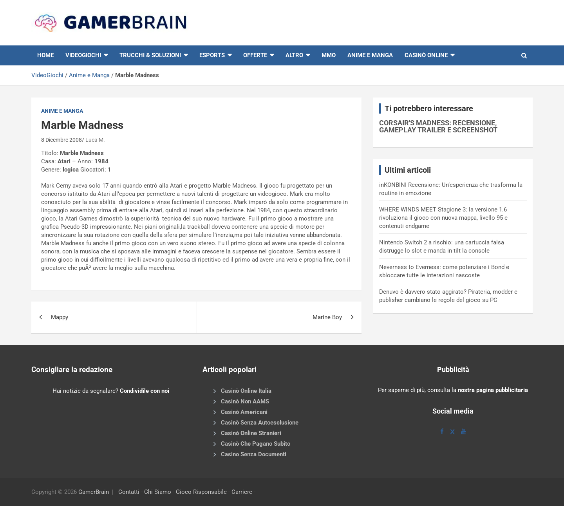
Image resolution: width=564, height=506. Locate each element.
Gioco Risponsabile (201, 491)
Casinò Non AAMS (245, 401)
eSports (212, 55)
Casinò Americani (244, 412)
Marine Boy (327, 317)
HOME (45, 55)
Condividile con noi (144, 390)
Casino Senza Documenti (253, 454)
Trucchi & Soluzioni (150, 55)
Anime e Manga (370, 55)
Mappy (59, 317)
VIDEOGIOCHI (83, 55)
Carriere (241, 491)
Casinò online (426, 55)
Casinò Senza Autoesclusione (259, 422)
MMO (329, 55)
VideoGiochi (47, 75)
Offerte (255, 55)
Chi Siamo (157, 491)
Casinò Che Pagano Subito (255, 443)
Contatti (128, 491)
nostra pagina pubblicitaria (493, 390)
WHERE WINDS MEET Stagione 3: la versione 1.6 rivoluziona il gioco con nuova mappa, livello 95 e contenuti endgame (443, 218)
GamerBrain (93, 491)
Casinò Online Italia (246, 390)
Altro (294, 55)
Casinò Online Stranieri (251, 433)
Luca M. (95, 140)
